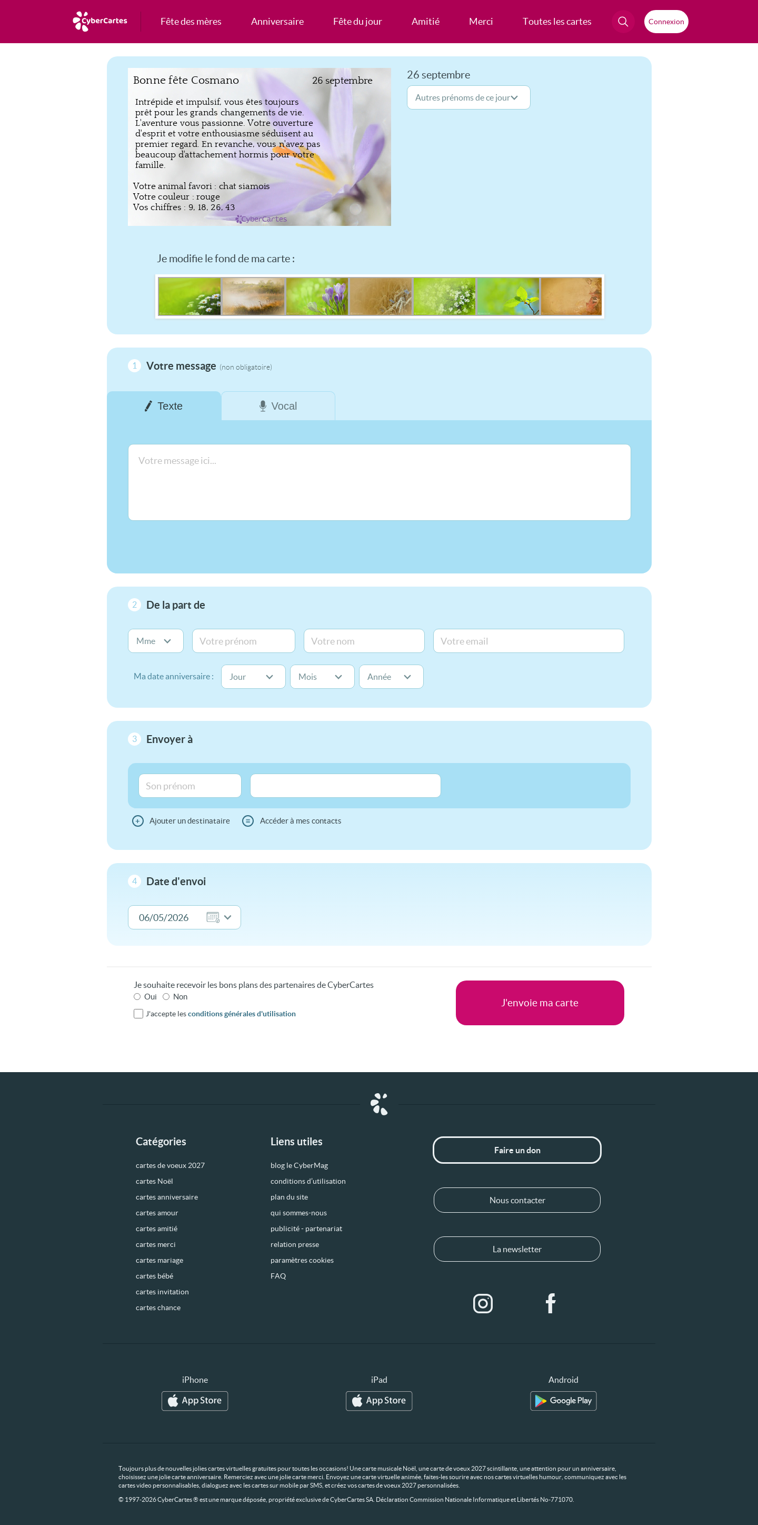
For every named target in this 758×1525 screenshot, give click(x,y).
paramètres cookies (302, 1260)
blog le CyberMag (299, 1165)
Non (180, 996)
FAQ (278, 1276)
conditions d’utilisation (308, 1181)
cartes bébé (154, 1276)
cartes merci (156, 1244)
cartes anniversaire (167, 1197)
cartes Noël (154, 1181)
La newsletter (517, 1249)
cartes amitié (156, 1228)
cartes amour (157, 1213)
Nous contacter (517, 1200)
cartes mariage (159, 1260)
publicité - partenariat (306, 1228)
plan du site (289, 1197)
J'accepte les (221, 1013)
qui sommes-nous (299, 1213)
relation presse (295, 1244)
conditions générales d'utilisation (242, 1013)
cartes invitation (162, 1292)
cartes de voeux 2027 (170, 1165)
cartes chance (158, 1307)
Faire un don (517, 1150)
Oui (150, 996)
